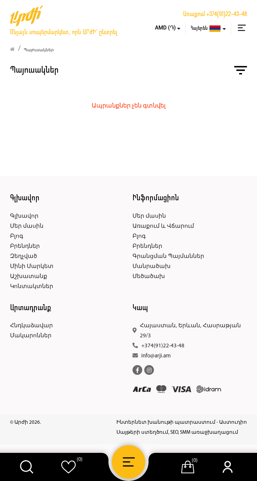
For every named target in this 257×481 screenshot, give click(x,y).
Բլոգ (16, 236)
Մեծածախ (149, 276)
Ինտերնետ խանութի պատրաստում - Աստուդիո (181, 422)
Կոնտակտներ (31, 286)
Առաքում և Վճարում (163, 226)
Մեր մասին (27, 226)
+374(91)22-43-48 (226, 14)
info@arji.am (156, 356)
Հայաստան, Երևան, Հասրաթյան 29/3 (190, 331)
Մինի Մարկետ (32, 266)
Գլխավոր (24, 216)
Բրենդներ (25, 246)
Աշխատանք (28, 276)
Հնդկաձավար (31, 326)
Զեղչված (23, 256)
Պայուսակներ (39, 50)
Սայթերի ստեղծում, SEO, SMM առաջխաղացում (177, 432)
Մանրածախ (152, 266)
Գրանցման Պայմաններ (168, 256)
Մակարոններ (31, 336)
